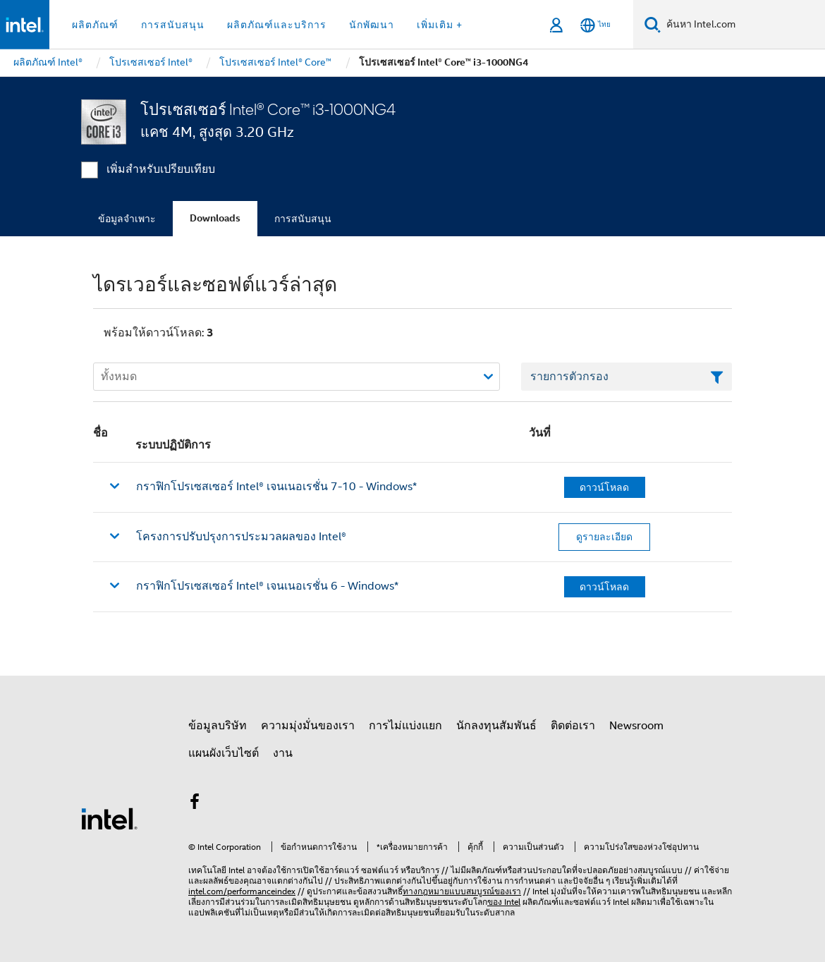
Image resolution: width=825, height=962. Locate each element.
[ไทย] (595, 25)
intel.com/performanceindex (241, 891)
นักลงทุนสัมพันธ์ (496, 726)
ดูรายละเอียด (604, 536)
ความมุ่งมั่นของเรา (308, 726)
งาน (283, 753)
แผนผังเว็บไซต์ (223, 753)
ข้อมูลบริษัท (217, 726)
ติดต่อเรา (573, 726)
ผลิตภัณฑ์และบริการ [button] (276, 24)
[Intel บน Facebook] (195, 804)
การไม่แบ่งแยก (405, 726)
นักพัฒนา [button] (371, 24)
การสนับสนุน (302, 218)
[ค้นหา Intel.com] (743, 24)
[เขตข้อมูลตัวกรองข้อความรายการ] (626, 377)
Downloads (215, 218)
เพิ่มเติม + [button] (440, 24)
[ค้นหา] (652, 24)
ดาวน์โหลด (604, 487)
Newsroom (636, 726)
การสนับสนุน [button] (172, 24)
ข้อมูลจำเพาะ (127, 218)
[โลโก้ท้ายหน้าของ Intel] (109, 818)
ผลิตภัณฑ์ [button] (95, 24)
